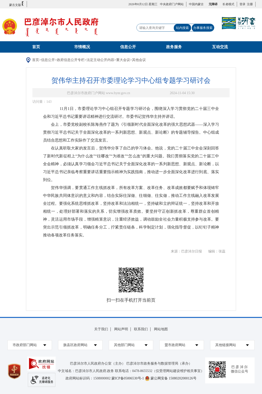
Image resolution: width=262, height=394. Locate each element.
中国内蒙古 (196, 4)
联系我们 (141, 329)
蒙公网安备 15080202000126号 (173, 378)
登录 (242, 4)
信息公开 (128, 47)
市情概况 (82, 47)
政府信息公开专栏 (71, 60)
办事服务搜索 (203, 28)
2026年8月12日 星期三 (143, 4)
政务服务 (174, 47)
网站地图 (161, 329)
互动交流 (220, 47)
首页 (36, 47)
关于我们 (101, 329)
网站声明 (121, 329)
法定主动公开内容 (100, 60)
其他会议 (139, 60)
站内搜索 (182, 28)
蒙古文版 (16, 4)
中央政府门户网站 (172, 4)
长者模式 (228, 4)
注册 (249, 4)
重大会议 (123, 60)
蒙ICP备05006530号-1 (127, 378)
